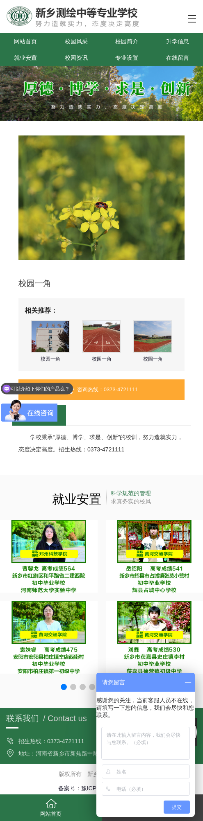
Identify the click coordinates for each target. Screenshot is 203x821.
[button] (64, 687)
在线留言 (177, 57)
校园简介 (126, 41)
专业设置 (126, 57)
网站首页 (25, 41)
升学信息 (177, 41)
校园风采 (76, 41)
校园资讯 (76, 57)
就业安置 (25, 57)
